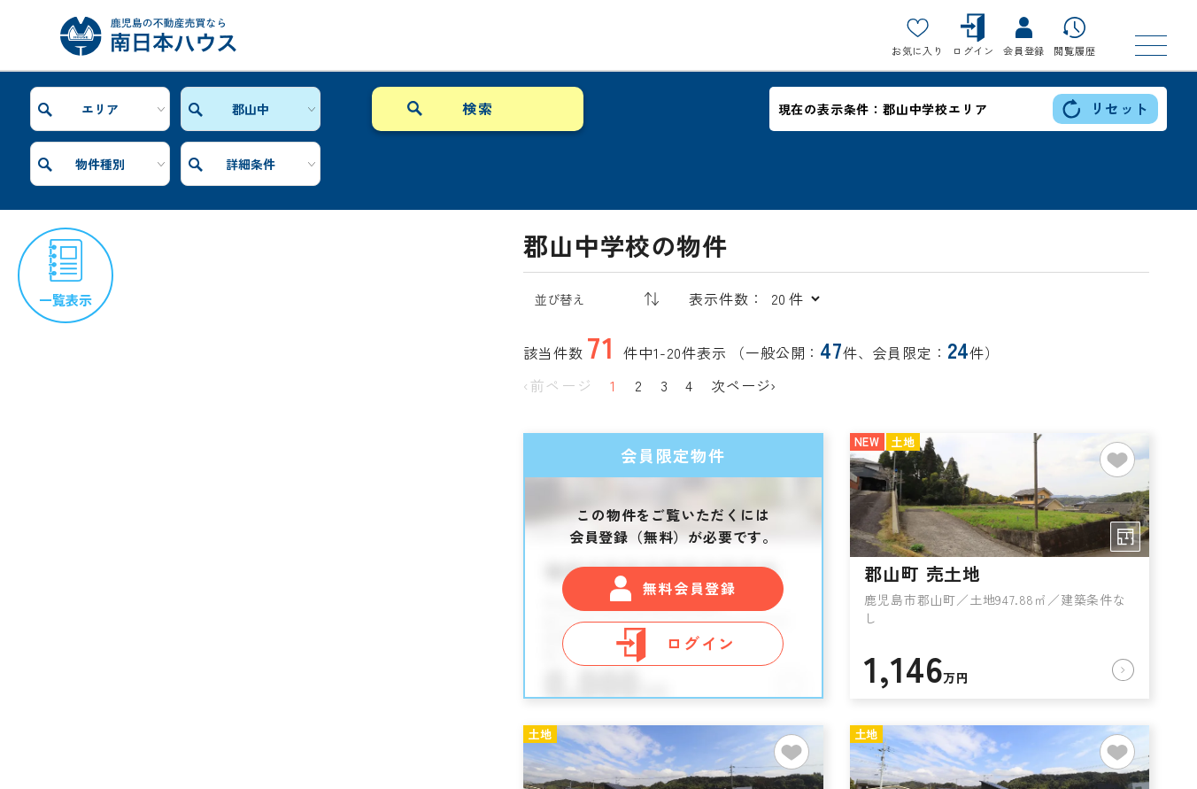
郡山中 (221, 109)
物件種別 (352, 109)
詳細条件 (483, 109)
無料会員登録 (673, 533)
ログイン (674, 589)
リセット (1105, 108)
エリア (90, 109)
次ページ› (743, 330)
